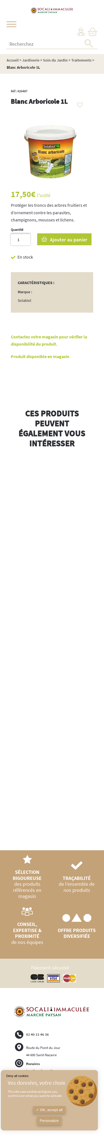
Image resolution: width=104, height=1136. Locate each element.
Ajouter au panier (68, 239)
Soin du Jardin (55, 60)
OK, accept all (49, 1110)
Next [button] (93, 651)
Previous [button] (10, 645)
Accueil (13, 60)
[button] (78, 103)
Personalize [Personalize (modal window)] (49, 1121)
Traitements (81, 60)
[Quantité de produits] (20, 239)
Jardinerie (30, 60)
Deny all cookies (17, 1076)
